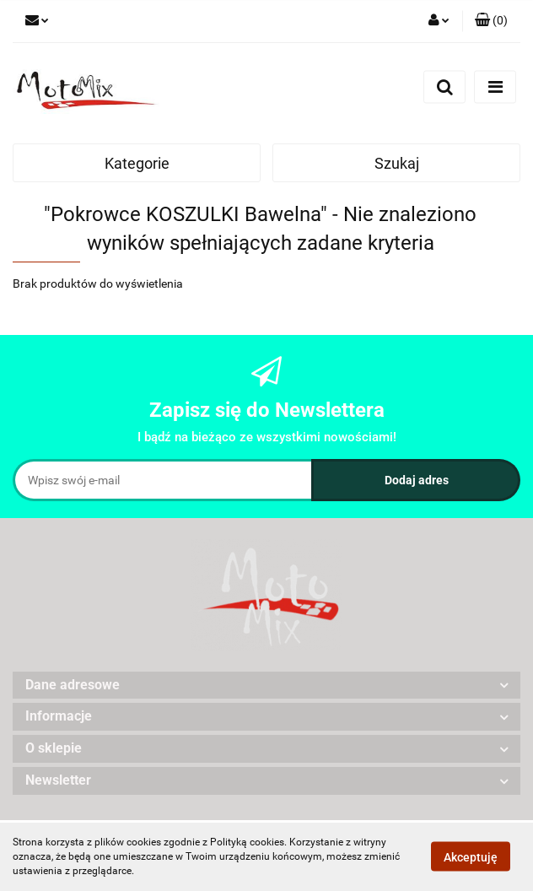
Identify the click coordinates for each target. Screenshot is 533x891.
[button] (491, 21)
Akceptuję (471, 857)
